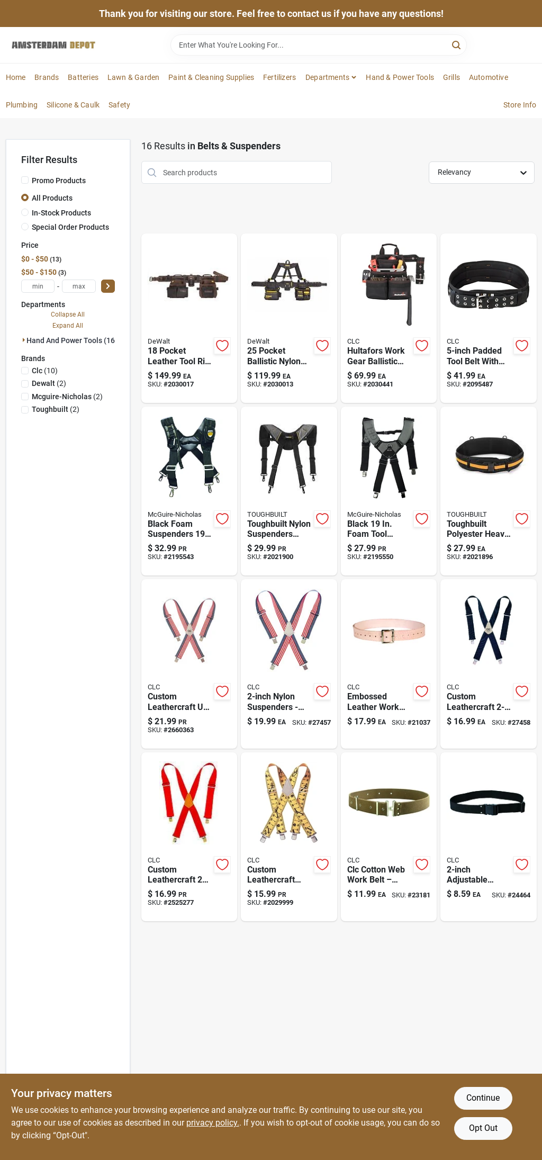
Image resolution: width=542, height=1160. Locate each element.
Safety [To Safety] (119, 105)
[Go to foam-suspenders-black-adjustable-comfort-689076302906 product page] (189, 491)
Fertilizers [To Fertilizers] (279, 77)
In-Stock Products (61, 212)
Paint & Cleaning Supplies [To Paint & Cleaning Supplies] (211, 77)
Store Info (520, 105)
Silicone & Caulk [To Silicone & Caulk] (73, 105)
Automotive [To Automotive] (488, 77)
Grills (451, 77)
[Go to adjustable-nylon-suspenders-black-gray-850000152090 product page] (289, 491)
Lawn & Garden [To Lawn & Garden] (133, 77)
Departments (327, 77)
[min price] (38, 286)
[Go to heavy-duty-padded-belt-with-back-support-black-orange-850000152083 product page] (488, 491)
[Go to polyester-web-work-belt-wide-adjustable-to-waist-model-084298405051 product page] (488, 837)
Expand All (67, 325)
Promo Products (59, 180)
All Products (52, 198)
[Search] (457, 44)
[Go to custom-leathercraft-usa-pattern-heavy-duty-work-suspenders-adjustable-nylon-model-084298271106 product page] (189, 664)
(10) (45, 370)
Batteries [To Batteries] (83, 77)
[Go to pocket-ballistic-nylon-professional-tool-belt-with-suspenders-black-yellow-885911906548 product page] (289, 318)
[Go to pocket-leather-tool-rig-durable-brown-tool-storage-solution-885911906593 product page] (189, 318)
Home (16, 77)
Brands (46, 77)
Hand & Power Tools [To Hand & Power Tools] (400, 77)
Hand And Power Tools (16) (72, 340)
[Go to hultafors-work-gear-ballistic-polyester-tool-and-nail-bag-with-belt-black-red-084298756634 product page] (389, 318)
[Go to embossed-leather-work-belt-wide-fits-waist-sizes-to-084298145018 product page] (389, 664)
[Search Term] (318, 45)
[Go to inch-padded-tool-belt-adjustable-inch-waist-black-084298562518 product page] (488, 318)
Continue (483, 1098)
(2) (49, 383)
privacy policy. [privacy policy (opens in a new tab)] (212, 1123)
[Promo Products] (25, 180)
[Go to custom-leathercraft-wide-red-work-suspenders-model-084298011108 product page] (189, 837)
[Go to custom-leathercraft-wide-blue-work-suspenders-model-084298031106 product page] (488, 664)
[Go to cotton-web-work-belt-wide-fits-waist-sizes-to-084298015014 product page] (389, 837)
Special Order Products (70, 227)
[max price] (79, 286)
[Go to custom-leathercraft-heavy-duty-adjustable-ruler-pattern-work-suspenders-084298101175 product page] (289, 837)
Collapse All (68, 314)
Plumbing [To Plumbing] (22, 105)
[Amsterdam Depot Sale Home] (53, 45)
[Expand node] (24, 340)
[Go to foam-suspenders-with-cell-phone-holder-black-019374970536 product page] (389, 491)
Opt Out (483, 1128)
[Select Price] (108, 286)
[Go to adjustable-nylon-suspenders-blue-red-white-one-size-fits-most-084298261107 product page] (289, 664)
